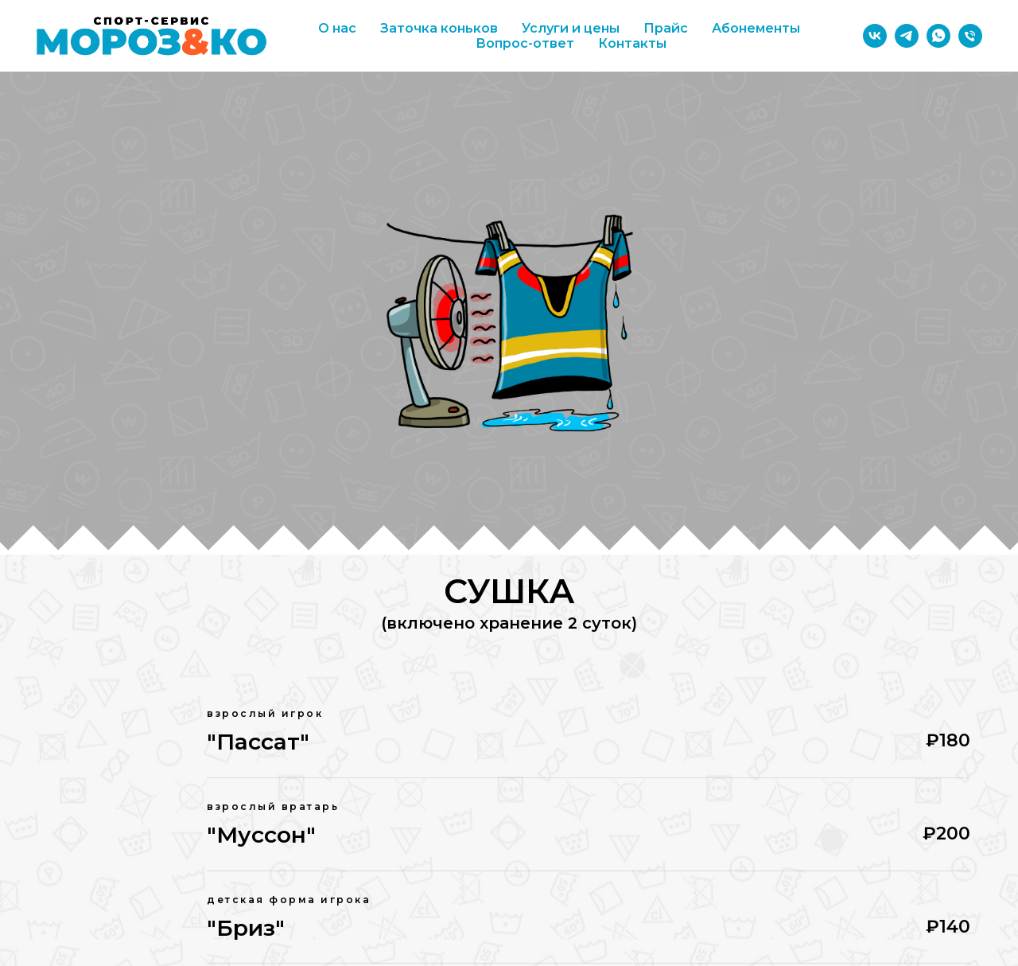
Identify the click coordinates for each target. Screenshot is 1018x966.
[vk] (875, 36)
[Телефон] (970, 36)
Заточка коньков (439, 28)
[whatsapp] (938, 36)
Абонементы (756, 28)
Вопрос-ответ (525, 43)
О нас (337, 28)
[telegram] (907, 36)
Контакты (632, 43)
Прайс (665, 28)
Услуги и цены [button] (571, 28)
